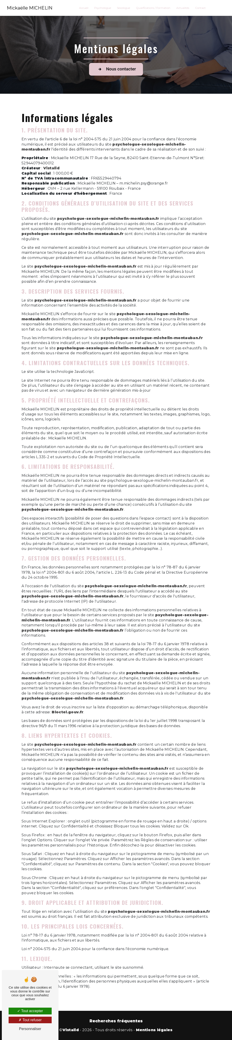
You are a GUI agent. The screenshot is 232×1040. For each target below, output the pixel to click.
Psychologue (102, 8)
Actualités (182, 8)
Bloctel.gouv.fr (67, 712)
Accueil (83, 8)
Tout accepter (30, 1011)
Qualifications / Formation (153, 8)
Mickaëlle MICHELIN (30, 8)
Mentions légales (154, 1030)
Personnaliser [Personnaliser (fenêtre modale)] (30, 1029)
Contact (200, 8)
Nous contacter (116, 69)
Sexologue (123, 8)
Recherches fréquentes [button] (116, 1020)
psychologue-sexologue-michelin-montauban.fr (108, 218)
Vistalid (51, 168)
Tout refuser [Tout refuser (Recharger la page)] (30, 1020)
